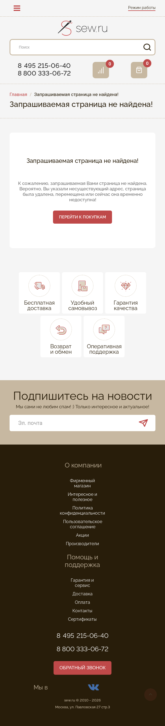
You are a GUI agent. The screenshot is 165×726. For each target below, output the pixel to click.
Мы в (83, 687)
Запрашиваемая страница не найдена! (76, 94)
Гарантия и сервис (82, 583)
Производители (82, 543)
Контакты (82, 610)
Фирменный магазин (82, 483)
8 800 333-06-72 (44, 73)
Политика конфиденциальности (82, 510)
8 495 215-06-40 (44, 66)
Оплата (82, 602)
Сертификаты (82, 619)
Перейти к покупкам (82, 217)
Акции (82, 535)
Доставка (82, 593)
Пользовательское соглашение (82, 524)
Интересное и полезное (82, 497)
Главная (18, 94)
